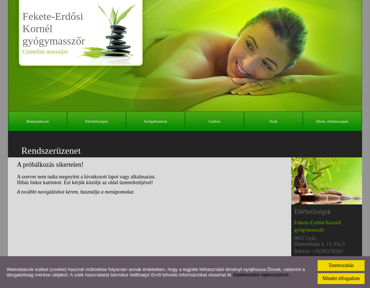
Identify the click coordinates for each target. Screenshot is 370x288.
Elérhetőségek (96, 121)
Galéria (214, 121)
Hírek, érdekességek (332, 121)
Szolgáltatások (155, 121)
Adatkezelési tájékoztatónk (261, 275)
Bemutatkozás (37, 121)
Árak (274, 121)
